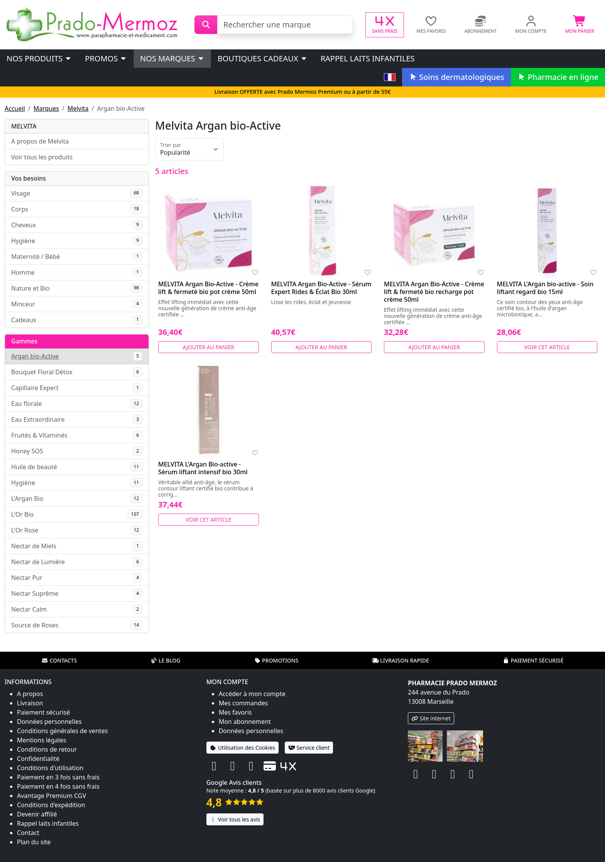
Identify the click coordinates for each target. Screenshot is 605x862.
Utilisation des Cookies (242, 747)
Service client (309, 747)
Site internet (431, 718)
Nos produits (39, 58)
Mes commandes (243, 703)
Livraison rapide (400, 660)
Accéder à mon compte (252, 694)
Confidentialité (38, 758)
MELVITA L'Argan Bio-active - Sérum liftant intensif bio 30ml (203, 468)
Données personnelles (49, 721)
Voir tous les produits (42, 157)
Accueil (15, 108)
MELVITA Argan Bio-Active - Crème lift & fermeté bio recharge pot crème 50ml (434, 292)
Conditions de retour (47, 749)
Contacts (59, 660)
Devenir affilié (37, 814)
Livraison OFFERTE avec (302, 91)
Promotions (276, 660)
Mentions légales (41, 740)
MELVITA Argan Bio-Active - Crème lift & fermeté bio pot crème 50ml (208, 288)
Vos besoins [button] (28, 178)
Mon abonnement (245, 721)
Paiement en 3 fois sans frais (58, 777)
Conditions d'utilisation (50, 768)
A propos (30, 694)
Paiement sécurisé (533, 660)
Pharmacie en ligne (557, 77)
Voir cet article (547, 347)
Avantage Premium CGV (51, 795)
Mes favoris (235, 712)
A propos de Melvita (40, 141)
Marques (46, 108)
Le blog (165, 660)
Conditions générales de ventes (62, 731)
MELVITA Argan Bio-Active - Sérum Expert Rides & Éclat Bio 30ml (321, 288)
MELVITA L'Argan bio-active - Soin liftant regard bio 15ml (545, 288)
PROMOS (106, 58)
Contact (28, 832)
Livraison (30, 703)
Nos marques (172, 58)
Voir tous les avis (235, 819)
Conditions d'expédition (51, 805)
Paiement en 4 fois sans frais (58, 786)
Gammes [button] (24, 341)
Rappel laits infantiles (368, 58)
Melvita (78, 108)
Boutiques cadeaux (263, 58)
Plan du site (34, 842)
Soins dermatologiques (456, 77)
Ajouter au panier (208, 347)
